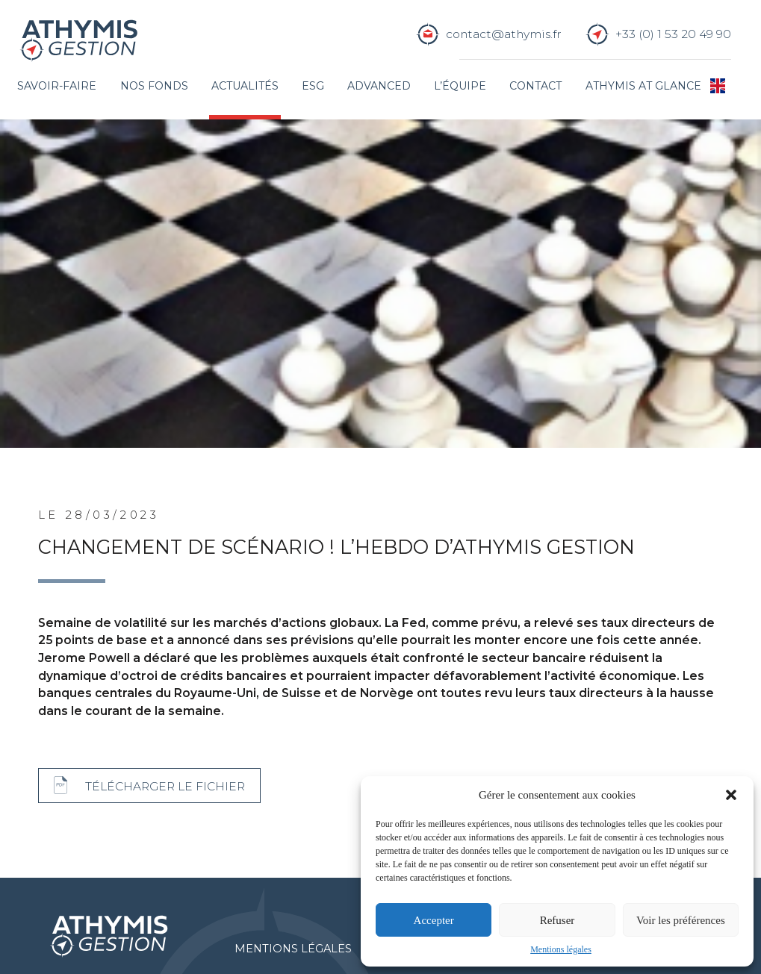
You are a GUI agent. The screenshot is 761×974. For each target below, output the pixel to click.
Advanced (379, 86)
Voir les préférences (680, 920)
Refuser (557, 920)
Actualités (245, 86)
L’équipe (460, 86)
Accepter (434, 920)
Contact (535, 86)
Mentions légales (560, 949)
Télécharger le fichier (165, 786)
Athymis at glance (643, 86)
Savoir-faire (56, 86)
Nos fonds (154, 86)
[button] (731, 794)
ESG (313, 86)
